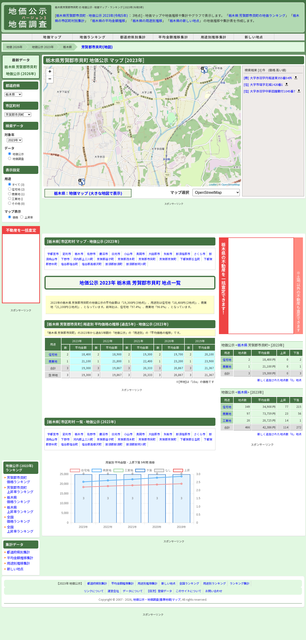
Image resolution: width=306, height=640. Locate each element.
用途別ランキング (214, 583)
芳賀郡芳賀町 (167, 259)
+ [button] (49, 72)
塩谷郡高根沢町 (92, 264)
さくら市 (199, 254)
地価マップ (52, 37)
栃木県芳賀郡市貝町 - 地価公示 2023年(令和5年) (92, 15)
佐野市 (91, 254)
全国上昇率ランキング (20, 529)
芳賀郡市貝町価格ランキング (18, 479)
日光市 (116, 254)
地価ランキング (92, 37)
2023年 (77, 341)
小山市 (128, 254)
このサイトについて (188, 591)
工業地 (227, 420)
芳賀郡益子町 (105, 259)
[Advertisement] (21, 384)
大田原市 (154, 254)
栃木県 (67, 47)
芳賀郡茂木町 (126, 259)
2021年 (138, 341)
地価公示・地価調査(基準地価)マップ (156, 599)
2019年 (200, 341)
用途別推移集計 (214, 37)
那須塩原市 (183, 254)
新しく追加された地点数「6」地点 (279, 434)
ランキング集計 (239, 583)
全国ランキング (189, 583)
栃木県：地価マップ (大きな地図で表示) (88, 193)
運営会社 (113, 591)
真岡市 (140, 254)
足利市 (66, 254)
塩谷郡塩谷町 (69, 264)
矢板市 (168, 254)
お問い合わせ (213, 591)
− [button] (49, 79)
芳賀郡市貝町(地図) (97, 46)
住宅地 (53, 354)
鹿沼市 (103, 254)
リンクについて (94, 591)
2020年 (169, 341)
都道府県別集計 (133, 37)
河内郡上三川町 (83, 259)
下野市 (65, 259)
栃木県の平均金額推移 (108, 20)
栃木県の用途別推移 (147, 20)
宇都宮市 (53, 254)
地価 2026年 (14, 47)
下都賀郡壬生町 (190, 259)
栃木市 (79, 254)
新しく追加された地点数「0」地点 (279, 380)
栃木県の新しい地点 (184, 20)
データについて (133, 591)
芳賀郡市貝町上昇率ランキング (20, 489)
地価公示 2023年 (42, 47)
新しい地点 (254, 37)
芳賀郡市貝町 (147, 259)
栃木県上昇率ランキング (20, 509)
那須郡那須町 (113, 264)
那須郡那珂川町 (136, 264)
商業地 (53, 361)
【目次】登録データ (159, 591)
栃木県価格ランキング (18, 499)
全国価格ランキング (18, 519)
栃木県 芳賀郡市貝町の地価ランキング (256, 15)
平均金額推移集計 (173, 37)
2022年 (107, 341)
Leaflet (213, 184)
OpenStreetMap (231, 184)
